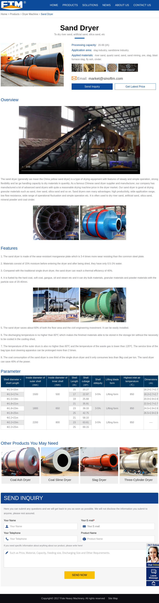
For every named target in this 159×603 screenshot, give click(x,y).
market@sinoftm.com (106, 78)
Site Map (113, 598)
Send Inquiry (92, 86)
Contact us (142, 5)
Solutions (90, 5)
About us (122, 5)
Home (54, 5)
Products (70, 5)
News (107, 5)
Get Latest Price (135, 86)
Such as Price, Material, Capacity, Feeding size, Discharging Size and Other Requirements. (79, 558)
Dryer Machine (30, 14)
